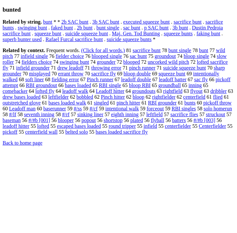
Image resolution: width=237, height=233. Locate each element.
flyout (196, 91)
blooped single (107, 56)
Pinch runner (100, 79)
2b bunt (84, 27)
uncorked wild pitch (168, 62)
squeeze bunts (178, 33)
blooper (66, 120)
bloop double (137, 73)
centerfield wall (41, 132)
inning (195, 85)
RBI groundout (41, 85)
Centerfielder (212, 126)
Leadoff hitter (110, 91)
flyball (157, 120)
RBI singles (184, 108)
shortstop (113, 120)
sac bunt (131, 27)
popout (88, 120)
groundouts (144, 91)
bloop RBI (140, 85)
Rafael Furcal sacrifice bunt (74, 39)
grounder (106, 62)
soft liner (34, 79)
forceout (155, 108)
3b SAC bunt (105, 22)
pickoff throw (217, 102)
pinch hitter (128, 102)
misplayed (39, 73)
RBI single (110, 85)
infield (150, 126)
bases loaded (78, 85)
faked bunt (62, 27)
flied (217, 97)
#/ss (78, 108)
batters (179, 120)
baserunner (54, 108)
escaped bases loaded (79, 126)
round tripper (122, 126)
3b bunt (180, 27)
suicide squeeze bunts (129, 39)
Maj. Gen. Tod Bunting (136, 33)
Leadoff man (22, 108)
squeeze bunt (48, 33)
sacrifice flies (184, 114)
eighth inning (125, 114)
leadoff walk (75, 91)
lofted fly (44, 91)
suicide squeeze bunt (86, 33)
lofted (43, 126)
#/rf (66, 114)
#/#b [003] (204, 120)
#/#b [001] (39, 120)
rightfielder (164, 97)
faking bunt (208, 33)
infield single (34, 56)
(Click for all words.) (103, 50)
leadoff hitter (16, 126)
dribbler (218, 91)
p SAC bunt (156, 27)
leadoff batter (172, 79)
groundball (169, 85)
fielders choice (37, 62)
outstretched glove (22, 102)
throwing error (106, 68)
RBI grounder (162, 102)
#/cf (94, 108)
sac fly (201, 79)
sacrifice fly (103, 73)
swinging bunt (32, 27)
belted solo (76, 132)
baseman (12, 120)
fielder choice (70, 56)
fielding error (65, 79)
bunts (190, 102)
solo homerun (218, 108)
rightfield (173, 91)
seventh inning (39, 114)
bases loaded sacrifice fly (122, 132)
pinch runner (142, 68)
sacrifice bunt (188, 22)
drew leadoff (70, 68)
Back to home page (22, 143)
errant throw (71, 73)
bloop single (196, 56)
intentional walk (122, 108)
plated (136, 120)
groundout (165, 56)
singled (101, 102)
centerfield (194, 97)
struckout (215, 114)
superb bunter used (22, 39)
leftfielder (58, 97)
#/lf (12, 114)
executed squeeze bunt (146, 22)
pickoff (10, 132)
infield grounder (33, 68)
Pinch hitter (113, 97)
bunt (47, 22)
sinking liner (90, 114)
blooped (131, 62)
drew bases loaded (21, 97)
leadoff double (136, 79)
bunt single (107, 27)
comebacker (15, 91)
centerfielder (178, 126)
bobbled (84, 97)
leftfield (154, 114)
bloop (138, 97)
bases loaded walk (67, 102)
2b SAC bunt (75, 22)
